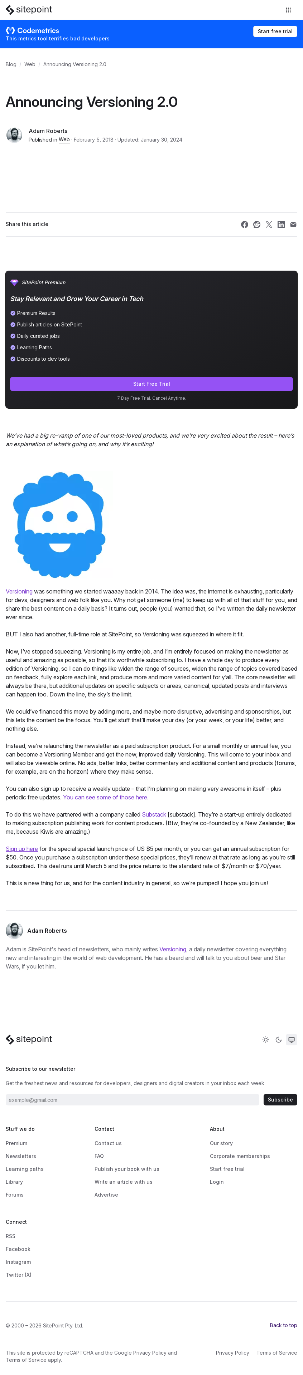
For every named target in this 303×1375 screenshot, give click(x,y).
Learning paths (25, 1169)
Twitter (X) (19, 1275)
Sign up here (22, 848)
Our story (221, 1143)
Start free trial (275, 31)
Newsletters (21, 1156)
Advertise (106, 1195)
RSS (10, 1236)
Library (14, 1182)
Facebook (18, 1249)
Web (29, 64)
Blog (11, 64)
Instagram (18, 1262)
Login (217, 1182)
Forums (15, 1195)
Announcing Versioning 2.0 (74, 64)
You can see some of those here (105, 797)
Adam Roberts (48, 130)
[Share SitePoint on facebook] (245, 224)
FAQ (99, 1156)
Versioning (19, 591)
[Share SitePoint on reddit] (257, 224)
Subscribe (280, 1099)
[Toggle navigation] (289, 10)
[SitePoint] (29, 10)
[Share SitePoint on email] (293, 224)
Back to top (283, 1325)
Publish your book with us (127, 1169)
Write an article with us (124, 1182)
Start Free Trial (151, 384)
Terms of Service (26, 1360)
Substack (154, 814)
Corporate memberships (240, 1156)
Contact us (108, 1143)
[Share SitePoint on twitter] (269, 224)
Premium (16, 1143)
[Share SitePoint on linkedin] (281, 224)
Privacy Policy (150, 1353)
